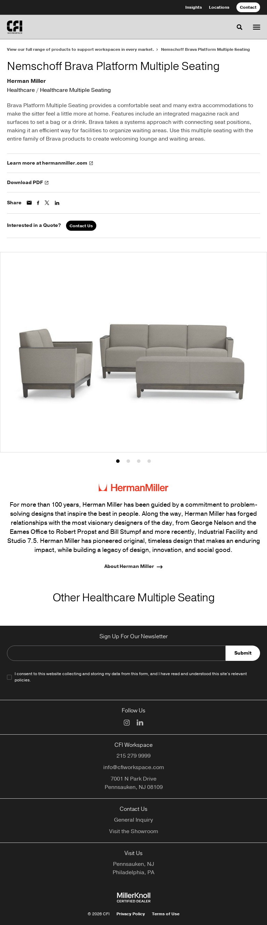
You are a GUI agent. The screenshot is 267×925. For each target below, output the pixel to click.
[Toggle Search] (239, 27)
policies (22, 680)
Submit (242, 653)
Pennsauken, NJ (133, 864)
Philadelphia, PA (133, 872)
